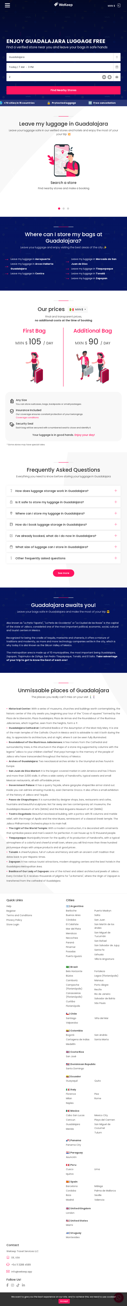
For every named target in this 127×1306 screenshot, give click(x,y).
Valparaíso (72, 1022)
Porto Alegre (101, 985)
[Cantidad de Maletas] (63, 77)
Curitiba (70, 1001)
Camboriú (72, 980)
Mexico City (101, 1115)
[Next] (114, 173)
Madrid (70, 1199)
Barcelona (72, 1186)
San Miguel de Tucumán (102, 934)
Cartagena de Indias (77, 1039)
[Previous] (13, 173)
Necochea (72, 938)
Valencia (99, 1199)
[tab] (59, 208)
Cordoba (71, 1190)
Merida (70, 1129)
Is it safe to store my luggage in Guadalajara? (63, 502)
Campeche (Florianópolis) (74, 986)
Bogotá (70, 1035)
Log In (118, 5)
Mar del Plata (73, 928)
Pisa (96, 1094)
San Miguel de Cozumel (102, 1126)
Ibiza (68, 1195)
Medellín (71, 1044)
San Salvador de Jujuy (107, 945)
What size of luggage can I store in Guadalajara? (63, 547)
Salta (97, 915)
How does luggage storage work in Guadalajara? (63, 491)
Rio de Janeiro (102, 994)
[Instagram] (13, 1285)
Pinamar (71, 947)
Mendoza (71, 933)
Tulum (98, 1132)
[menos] (104, 77)
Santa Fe (99, 949)
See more (63, 573)
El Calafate (72, 924)
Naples (70, 1103)
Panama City (73, 1145)
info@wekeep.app (21, 1271)
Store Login (12, 924)
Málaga (98, 1186)
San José (71, 1056)
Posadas (71, 951)
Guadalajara (73, 1124)
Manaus (99, 980)
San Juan (99, 919)
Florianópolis (73, 1006)
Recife (98, 989)
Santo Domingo (75, 1068)
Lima (97, 1169)
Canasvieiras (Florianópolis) (74, 994)
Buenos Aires (73, 915)
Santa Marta (101, 1039)
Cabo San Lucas (75, 1115)
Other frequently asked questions (63, 558)
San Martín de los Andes (104, 926)
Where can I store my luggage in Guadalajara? (63, 513)
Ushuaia (99, 954)
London (70, 1213)
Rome (97, 1098)
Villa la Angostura (104, 959)
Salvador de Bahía (104, 998)
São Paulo (100, 1003)
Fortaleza (99, 971)
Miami (69, 1225)
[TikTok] (19, 1285)
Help (8, 906)
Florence (71, 1094)
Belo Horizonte (74, 971)
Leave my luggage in (30, 259)
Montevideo (73, 1237)
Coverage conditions (27, 417)
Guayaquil (72, 1080)
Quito (97, 1080)
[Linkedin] (24, 1285)
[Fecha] (63, 67)
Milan (69, 1098)
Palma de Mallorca (105, 1190)
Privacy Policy (14, 920)
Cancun (70, 1119)
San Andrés (100, 1035)
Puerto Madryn (102, 910)
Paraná (70, 942)
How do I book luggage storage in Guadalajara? (63, 524)
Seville (98, 1195)
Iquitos (70, 1174)
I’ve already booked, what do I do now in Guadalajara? (63, 536)
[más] (109, 77)
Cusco (69, 1169)
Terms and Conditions (19, 915)
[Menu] (7, 6)
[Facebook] (8, 1285)
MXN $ (77, 310)
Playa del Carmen (104, 1119)
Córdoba (71, 919)
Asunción (71, 1157)
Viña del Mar (101, 1018)
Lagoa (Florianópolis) (106, 975)
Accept (64, 1301)
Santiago (71, 1018)
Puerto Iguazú (74, 956)
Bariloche (71, 910)
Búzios (69, 975)
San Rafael (100, 941)
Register (11, 910)
